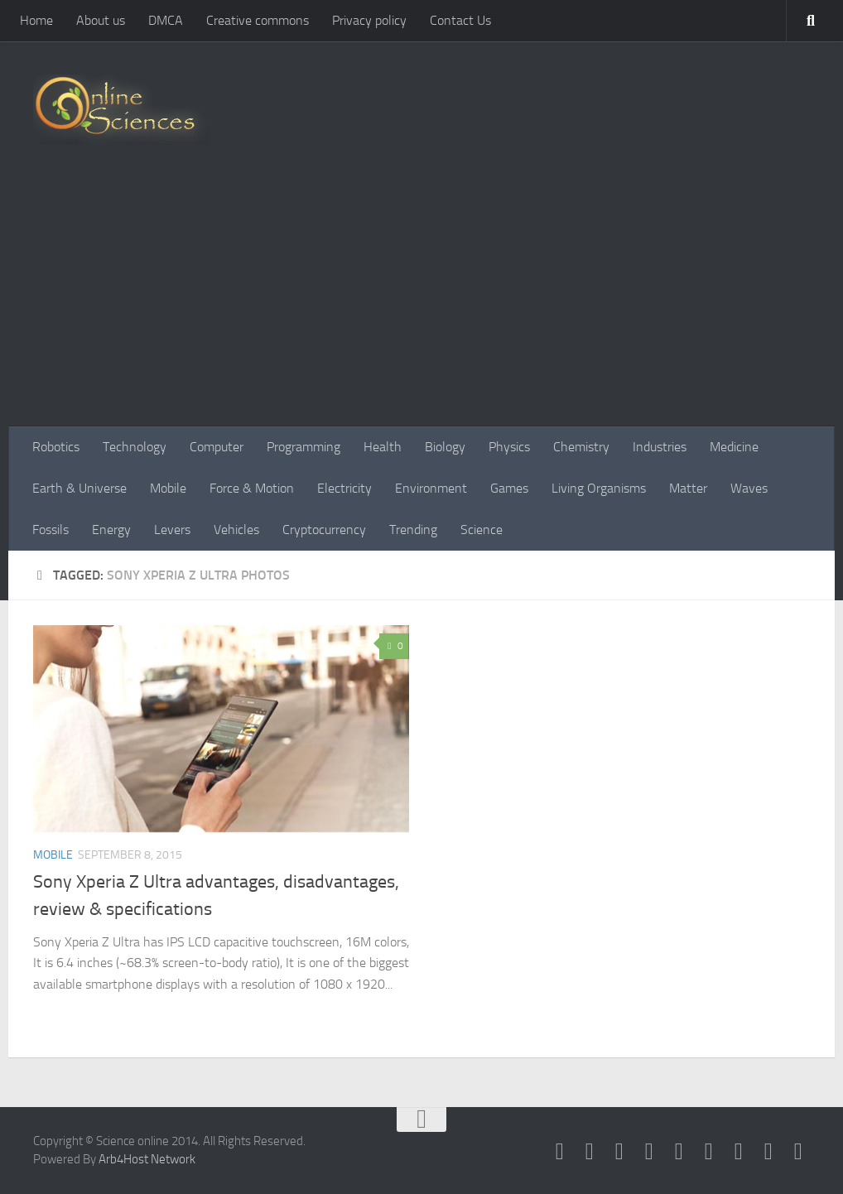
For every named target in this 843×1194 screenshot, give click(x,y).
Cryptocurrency (324, 529)
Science (481, 529)
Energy (111, 529)
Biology (445, 447)
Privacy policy (369, 20)
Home (36, 20)
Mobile (168, 488)
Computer (216, 447)
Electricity (344, 488)
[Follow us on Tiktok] (798, 1151)
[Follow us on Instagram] (768, 1151)
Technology (134, 447)
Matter (688, 488)
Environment (431, 488)
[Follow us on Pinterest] (708, 1151)
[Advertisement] (421, 302)
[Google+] (679, 1151)
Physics (509, 447)
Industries (659, 447)
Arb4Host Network (147, 1159)
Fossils (50, 529)
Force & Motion (252, 488)
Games (509, 488)
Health (383, 447)
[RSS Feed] (649, 1151)
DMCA (165, 20)
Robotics (55, 447)
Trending (413, 529)
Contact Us (460, 20)
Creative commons (257, 20)
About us (100, 20)
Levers (172, 529)
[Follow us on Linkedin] (738, 1151)
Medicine (734, 447)
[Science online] (559, 1151)
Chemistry (581, 447)
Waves (749, 488)
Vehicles (236, 529)
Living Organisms (599, 488)
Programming (303, 447)
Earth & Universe (79, 488)
